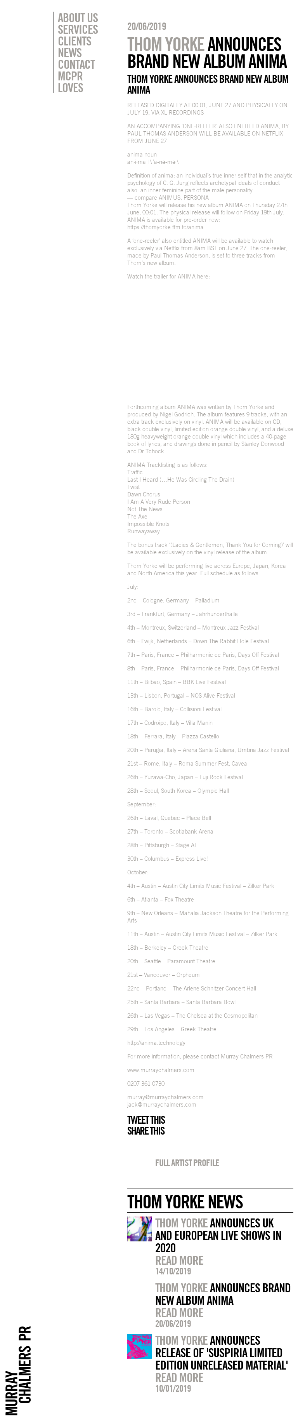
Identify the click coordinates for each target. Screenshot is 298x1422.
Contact (76, 64)
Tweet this (146, 1119)
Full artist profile (187, 1162)
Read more (179, 1260)
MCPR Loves (70, 81)
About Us (78, 17)
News (69, 52)
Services (78, 29)
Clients (74, 41)
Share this (145, 1130)
